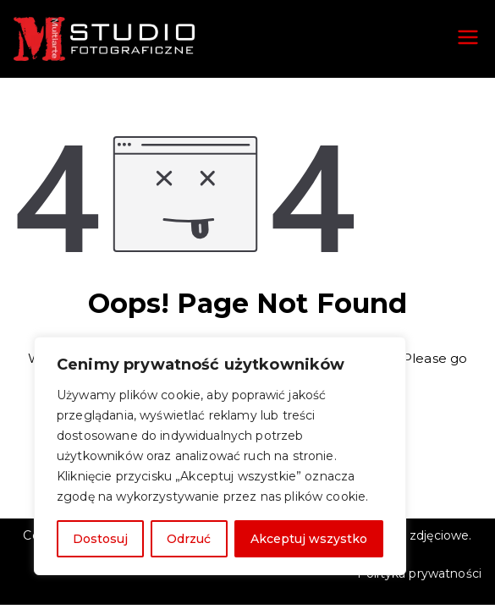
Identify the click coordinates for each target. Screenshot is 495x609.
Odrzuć (189, 538)
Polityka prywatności (419, 573)
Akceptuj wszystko (308, 538)
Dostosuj (100, 538)
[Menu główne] (467, 38)
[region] (220, 456)
